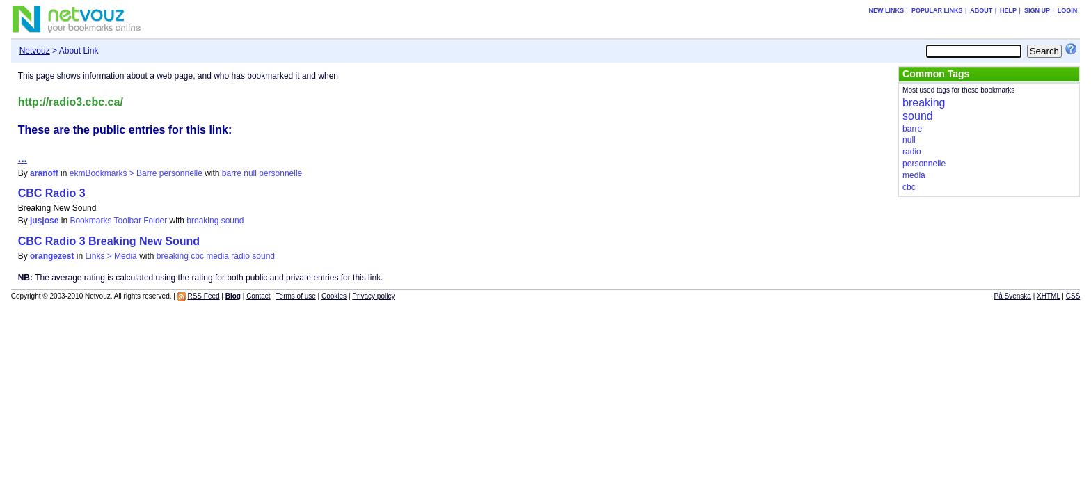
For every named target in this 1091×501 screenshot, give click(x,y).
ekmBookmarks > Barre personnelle (136, 173)
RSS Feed (203, 296)
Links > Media (110, 256)
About (981, 10)
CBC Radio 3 (52, 193)
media (217, 256)
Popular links (937, 10)
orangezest (52, 256)
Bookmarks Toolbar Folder (118, 220)
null (250, 173)
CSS (1073, 296)
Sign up (1037, 10)
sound (232, 220)
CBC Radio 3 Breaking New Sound (109, 241)
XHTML (1048, 296)
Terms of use (296, 296)
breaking (202, 220)
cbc (197, 256)
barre (231, 173)
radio (240, 256)
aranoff (44, 173)
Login (1068, 10)
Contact (258, 296)
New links (887, 10)
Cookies (334, 296)
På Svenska (1012, 296)
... (22, 158)
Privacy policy (373, 296)
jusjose (44, 220)
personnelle (280, 173)
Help (1008, 10)
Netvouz (34, 51)
